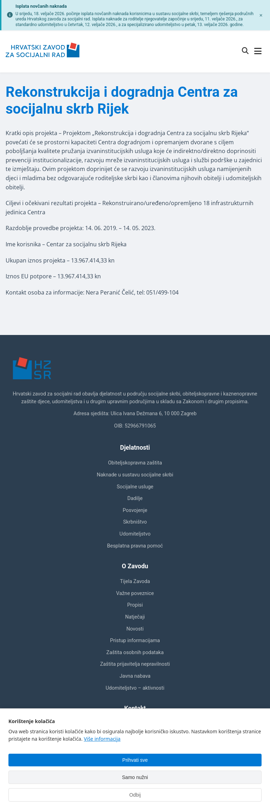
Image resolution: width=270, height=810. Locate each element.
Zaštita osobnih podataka (135, 653)
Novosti (134, 629)
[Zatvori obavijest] (260, 15)
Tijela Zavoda (135, 581)
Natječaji (135, 617)
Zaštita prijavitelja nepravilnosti (135, 664)
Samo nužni (135, 777)
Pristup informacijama (135, 641)
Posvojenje (135, 510)
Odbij (135, 795)
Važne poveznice (135, 593)
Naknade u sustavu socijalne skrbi (135, 475)
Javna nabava (135, 676)
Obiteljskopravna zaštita (135, 463)
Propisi (135, 605)
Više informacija (102, 738)
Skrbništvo (135, 522)
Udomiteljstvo (135, 534)
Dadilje (134, 498)
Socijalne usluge (135, 487)
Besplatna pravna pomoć (135, 546)
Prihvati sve (135, 760)
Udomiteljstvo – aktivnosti (135, 688)
